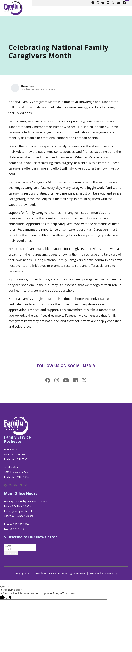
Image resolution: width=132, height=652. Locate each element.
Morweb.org (110, 573)
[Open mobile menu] (127, 1)
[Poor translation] (8, 597)
